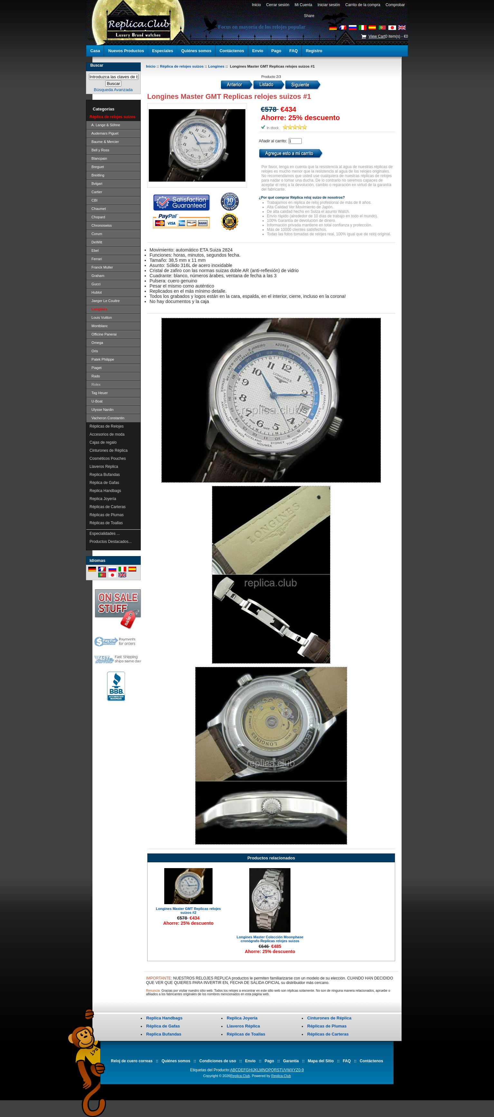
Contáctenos (232, 51)
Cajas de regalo (103, 442)
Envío (257, 51)
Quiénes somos (196, 51)
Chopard (97, 217)
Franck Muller (101, 267)
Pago (276, 51)
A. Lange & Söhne (105, 125)
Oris (94, 351)
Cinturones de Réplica (109, 450)
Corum (96, 234)
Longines (216, 66)
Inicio (256, 5)
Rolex (95, 384)
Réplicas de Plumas (107, 515)
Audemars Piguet (104, 133)
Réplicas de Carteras (108, 507)
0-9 (301, 1070)
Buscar (96, 65)
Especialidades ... (105, 533)
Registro (314, 51)
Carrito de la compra (363, 5)
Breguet (97, 167)
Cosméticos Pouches (108, 458)
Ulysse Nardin (102, 410)
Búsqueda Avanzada (113, 89)
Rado (95, 376)
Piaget (95, 368)
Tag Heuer (99, 393)
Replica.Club (240, 1076)
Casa (95, 51)
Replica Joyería (103, 499)
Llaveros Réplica (104, 466)
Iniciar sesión (328, 5)
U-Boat (96, 401)
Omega (96, 343)
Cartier (96, 192)
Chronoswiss (101, 225)
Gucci (95, 284)
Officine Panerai (103, 334)
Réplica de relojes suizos (182, 66)
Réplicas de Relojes (107, 426)
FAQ (294, 51)
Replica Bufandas (105, 474)
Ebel (94, 250)
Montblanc (99, 326)
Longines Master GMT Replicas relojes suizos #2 (188, 910)
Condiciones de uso (217, 1061)
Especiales (162, 51)
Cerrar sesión (277, 5)
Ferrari (96, 259)
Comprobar (395, 5)
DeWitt (96, 242)
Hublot (96, 292)
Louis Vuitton (101, 317)
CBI (93, 200)
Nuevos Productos (126, 51)
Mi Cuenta (303, 5)
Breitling (97, 175)
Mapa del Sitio (321, 1061)
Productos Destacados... (111, 541)
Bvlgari (96, 183)
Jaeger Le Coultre (105, 301)
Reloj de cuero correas (131, 1061)
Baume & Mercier (104, 142)
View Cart (376, 36)
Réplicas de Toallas (106, 523)
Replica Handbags (105, 490)
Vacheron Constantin (107, 418)
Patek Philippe (102, 359)
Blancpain (98, 158)
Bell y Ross (99, 150)
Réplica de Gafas (104, 482)
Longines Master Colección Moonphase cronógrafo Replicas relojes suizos (270, 939)
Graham (97, 276)
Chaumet (98, 209)
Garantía (291, 1061)
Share (309, 16)
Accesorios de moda (107, 434)
